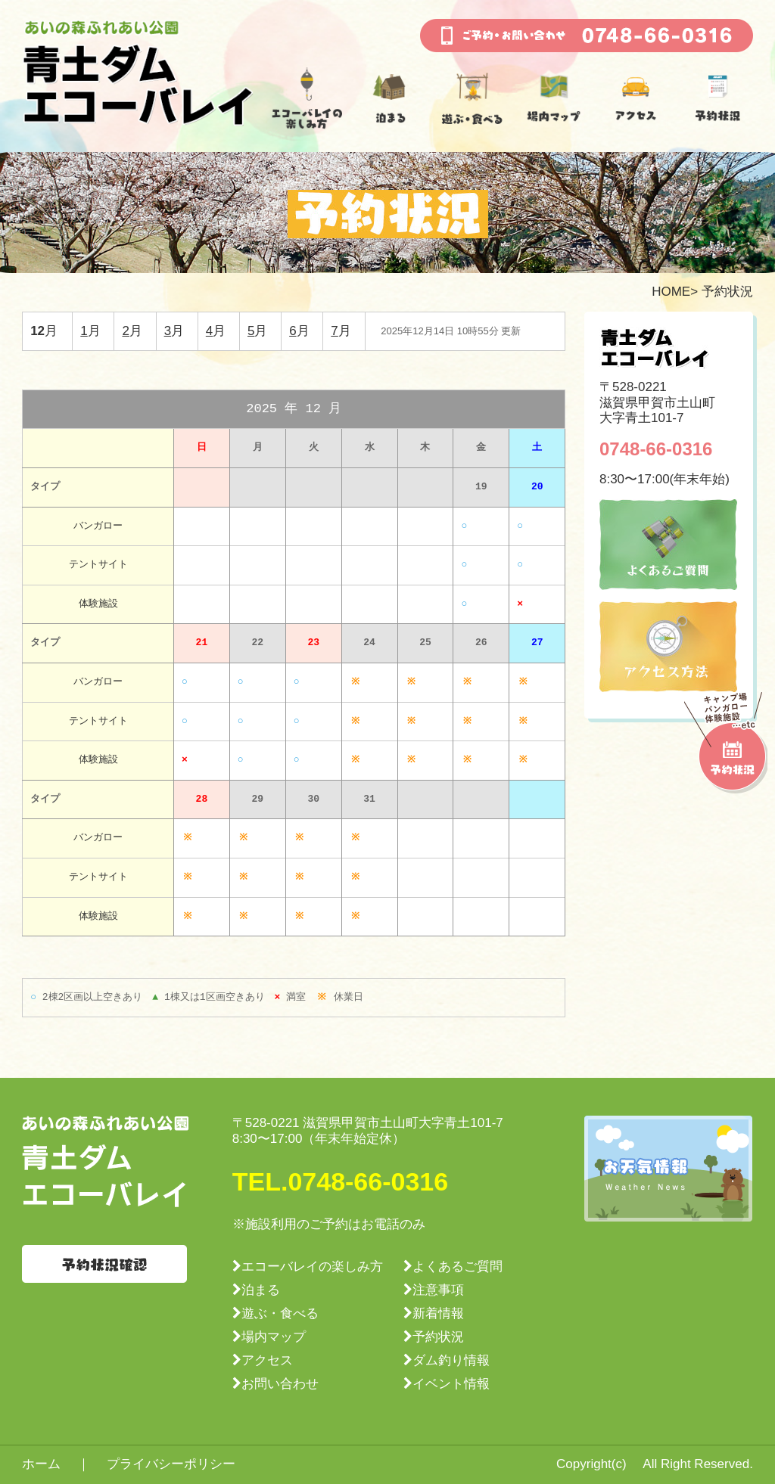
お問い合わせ (280, 1384)
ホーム (41, 1464)
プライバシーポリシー (171, 1464)
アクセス (267, 1360)
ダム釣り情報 (451, 1360)
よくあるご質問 (457, 1266)
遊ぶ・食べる (280, 1313)
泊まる (260, 1290)
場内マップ (273, 1337)
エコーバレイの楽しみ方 (312, 1266)
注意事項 (438, 1290)
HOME (671, 291)
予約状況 (438, 1337)
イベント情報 (451, 1384)
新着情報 (438, 1313)
